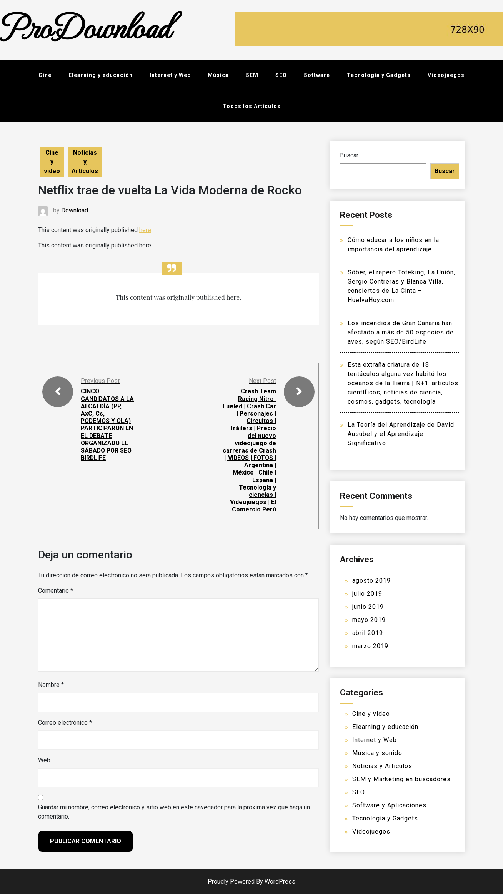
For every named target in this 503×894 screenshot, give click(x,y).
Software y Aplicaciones (389, 805)
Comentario (55, 590)
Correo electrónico (65, 722)
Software (317, 75)
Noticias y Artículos (85, 162)
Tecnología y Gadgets (379, 75)
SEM (252, 75)
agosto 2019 (371, 580)
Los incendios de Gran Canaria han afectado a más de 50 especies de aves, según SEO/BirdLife (401, 332)
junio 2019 (368, 606)
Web (44, 760)
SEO (281, 75)
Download (74, 210)
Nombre (51, 684)
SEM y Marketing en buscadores (401, 779)
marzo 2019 (370, 646)
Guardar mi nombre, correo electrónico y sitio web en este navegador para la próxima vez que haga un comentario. (174, 812)
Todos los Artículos (252, 106)
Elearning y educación (100, 75)
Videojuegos (446, 75)
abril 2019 (367, 633)
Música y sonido (377, 753)
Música (218, 75)
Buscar (349, 155)
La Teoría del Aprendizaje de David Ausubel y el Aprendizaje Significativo (401, 434)
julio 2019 (367, 593)
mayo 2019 (369, 619)
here (145, 230)
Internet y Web (170, 75)
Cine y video (52, 162)
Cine (45, 75)
